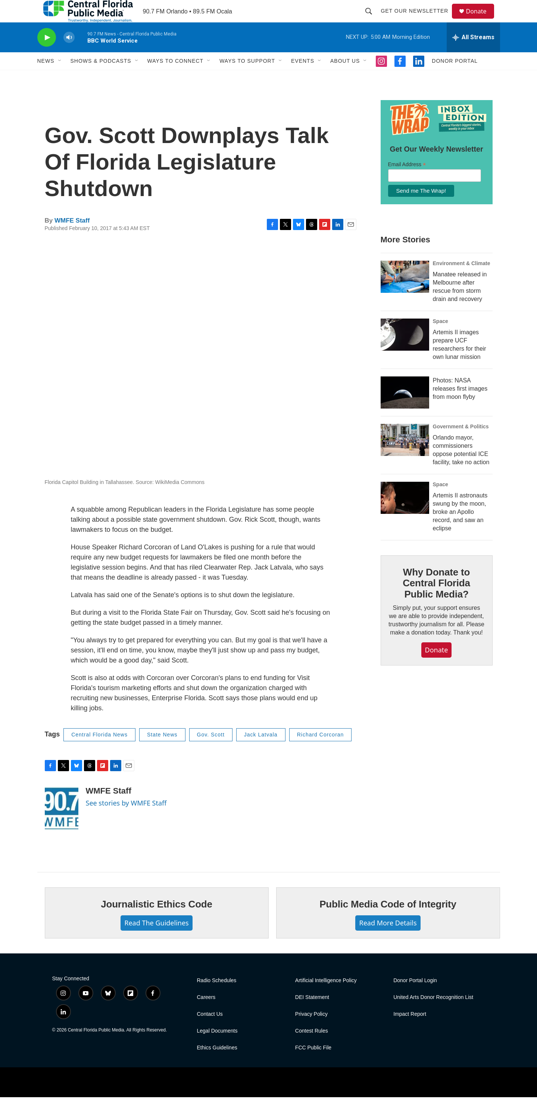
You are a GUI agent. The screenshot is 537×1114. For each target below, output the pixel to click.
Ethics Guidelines (217, 1064)
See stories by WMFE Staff (126, 819)
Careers (206, 1014)
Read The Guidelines (156, 939)
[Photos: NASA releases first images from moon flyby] (405, 409)
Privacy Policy (311, 1031)
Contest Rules (311, 1048)
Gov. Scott (211, 751)
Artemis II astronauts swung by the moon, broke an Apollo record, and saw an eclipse (460, 528)
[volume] (69, 54)
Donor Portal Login (415, 997)
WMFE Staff (72, 237)
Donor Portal (455, 78)
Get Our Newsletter (418, 19)
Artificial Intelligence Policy (326, 997)
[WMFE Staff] (61, 825)
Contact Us (210, 1031)
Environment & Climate (461, 280)
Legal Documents (217, 1048)
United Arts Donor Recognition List (433, 1014)
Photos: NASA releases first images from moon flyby (460, 405)
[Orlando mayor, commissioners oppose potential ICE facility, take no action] (405, 457)
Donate (481, 20)
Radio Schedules (217, 997)
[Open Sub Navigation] (60, 78)
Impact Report (409, 1031)
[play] (47, 54)
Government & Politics (461, 443)
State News (162, 751)
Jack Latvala (261, 751)
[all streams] (473, 54)
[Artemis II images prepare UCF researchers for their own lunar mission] (405, 351)
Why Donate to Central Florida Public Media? (436, 600)
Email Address (407, 181)
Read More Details (387, 939)
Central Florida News (99, 751)
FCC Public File (313, 1064)
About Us (345, 78)
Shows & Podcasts (101, 78)
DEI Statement (312, 1014)
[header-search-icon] (372, 19)
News (45, 78)
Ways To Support (247, 78)
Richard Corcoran (320, 751)
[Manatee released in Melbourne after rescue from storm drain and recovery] (405, 293)
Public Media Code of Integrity (387, 921)
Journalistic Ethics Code (156, 921)
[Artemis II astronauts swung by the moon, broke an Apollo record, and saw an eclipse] (405, 515)
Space (440, 338)
